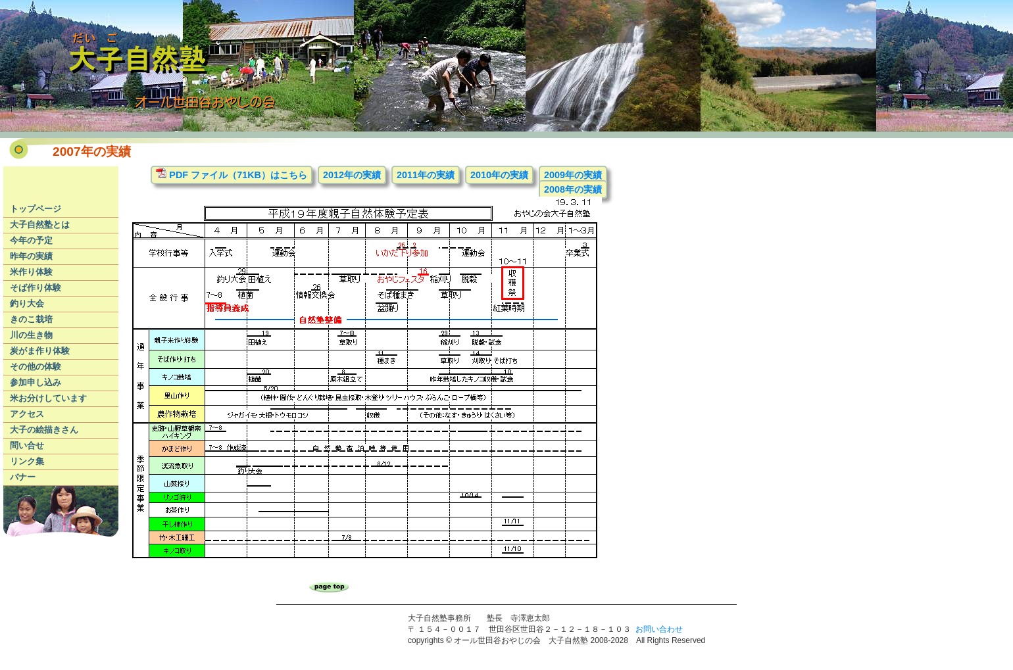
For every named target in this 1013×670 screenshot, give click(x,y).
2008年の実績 (573, 189)
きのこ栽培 (31, 319)
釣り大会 (27, 303)
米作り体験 (31, 272)
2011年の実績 (426, 175)
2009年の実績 (573, 175)
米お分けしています (48, 398)
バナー (23, 477)
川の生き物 (31, 335)
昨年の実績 (31, 256)
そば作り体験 (35, 288)
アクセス (27, 414)
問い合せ (27, 445)
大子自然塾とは (40, 224)
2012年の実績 (352, 175)
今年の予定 (31, 240)
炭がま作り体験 (40, 351)
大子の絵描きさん (44, 430)
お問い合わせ (659, 629)
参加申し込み (35, 382)
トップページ (35, 209)
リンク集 (27, 461)
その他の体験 (35, 366)
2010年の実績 (499, 175)
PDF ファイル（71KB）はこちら (231, 174)
